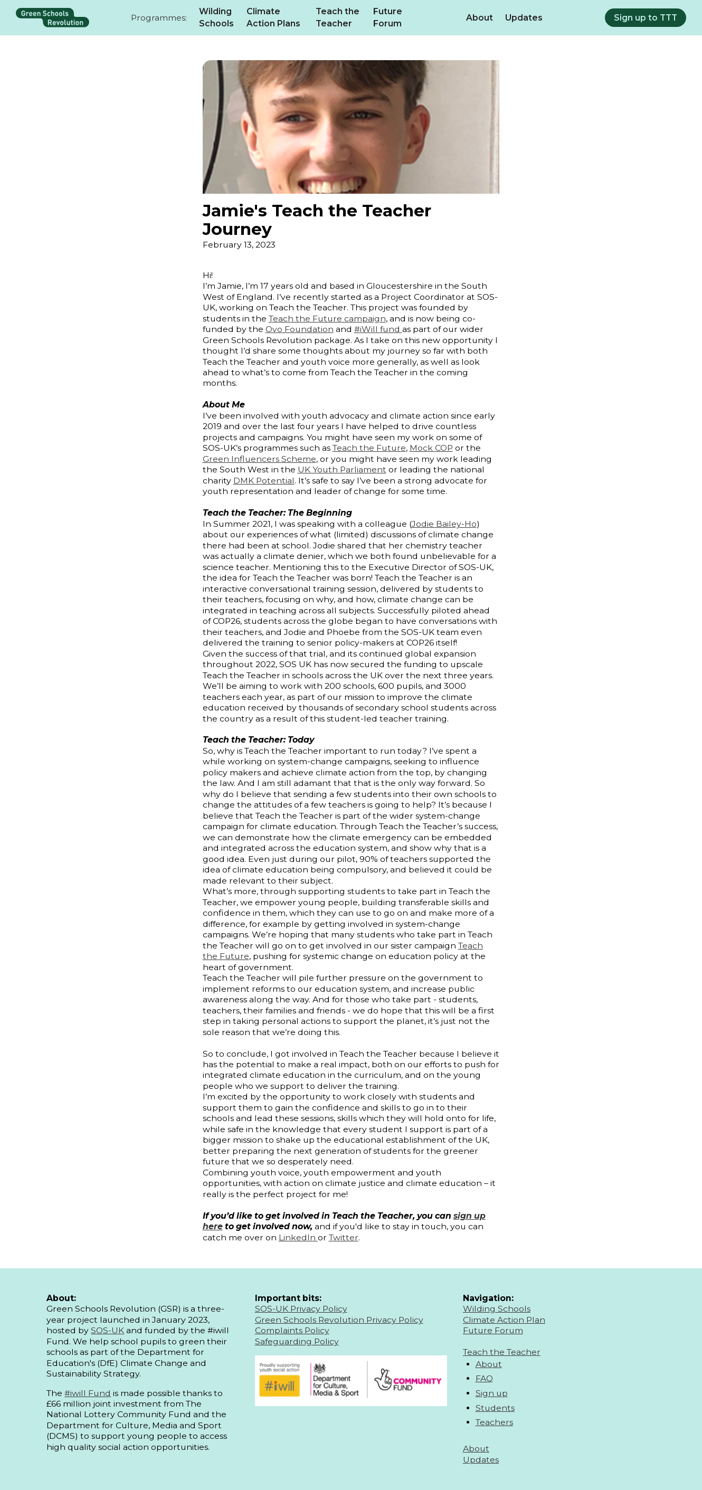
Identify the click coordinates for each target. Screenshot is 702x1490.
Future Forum (387, 17)
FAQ (484, 1378)
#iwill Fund (87, 1393)
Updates (524, 18)
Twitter (343, 1237)
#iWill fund (378, 329)
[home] (52, 17)
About (479, 18)
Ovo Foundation (299, 329)
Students (495, 1408)
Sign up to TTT (645, 18)
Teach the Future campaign (327, 319)
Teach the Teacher (337, 17)
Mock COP (431, 448)
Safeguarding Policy (297, 1341)
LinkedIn (298, 1237)
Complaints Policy (292, 1330)
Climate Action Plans (273, 17)
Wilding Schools (216, 17)
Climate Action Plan (504, 1320)
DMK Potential (264, 481)
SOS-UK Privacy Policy (301, 1309)
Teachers (494, 1422)
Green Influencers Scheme (259, 459)
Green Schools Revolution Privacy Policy (339, 1320)
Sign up (492, 1393)
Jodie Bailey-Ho (444, 524)
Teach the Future (369, 448)
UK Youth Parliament (342, 469)
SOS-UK (107, 1330)
